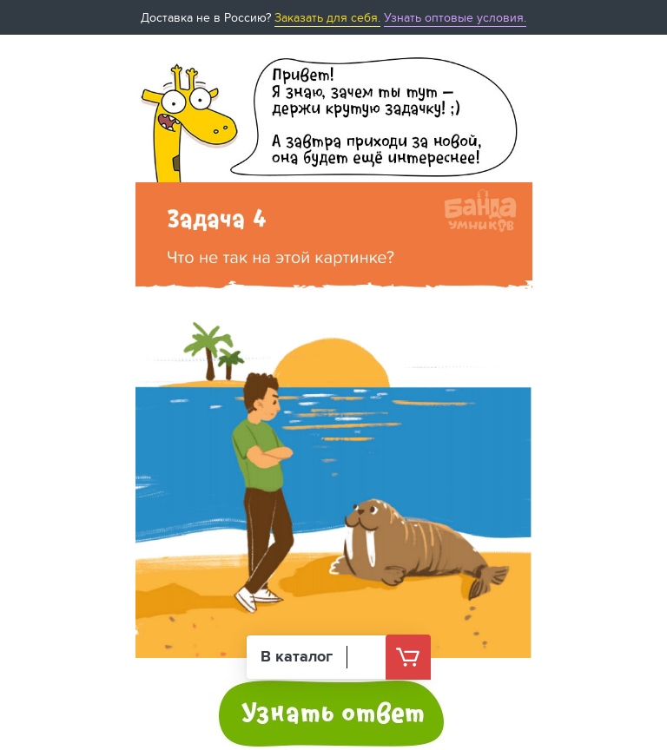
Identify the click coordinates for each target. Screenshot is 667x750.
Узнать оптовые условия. (455, 17)
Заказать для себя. (327, 17)
